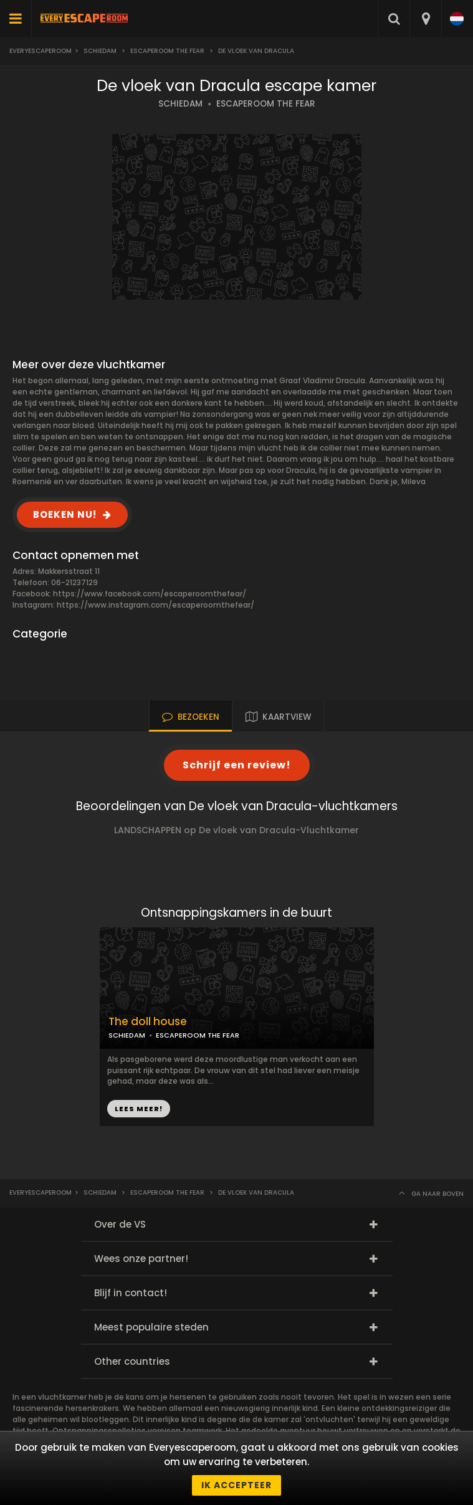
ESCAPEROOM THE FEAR (265, 104)
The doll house (147, 1021)
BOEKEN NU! (65, 514)
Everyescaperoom (40, 50)
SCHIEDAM (180, 104)
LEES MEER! (139, 1109)
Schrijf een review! (237, 765)
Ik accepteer (236, 1485)
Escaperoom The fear (167, 50)
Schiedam (100, 50)
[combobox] (425, 18)
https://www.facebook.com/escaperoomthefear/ (149, 593)
